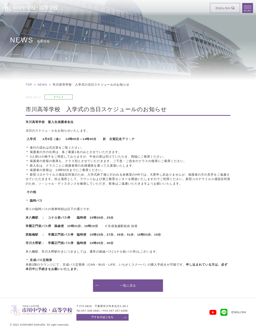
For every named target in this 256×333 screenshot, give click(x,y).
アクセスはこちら (102, 317)
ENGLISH (223, 8)
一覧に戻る (128, 285)
